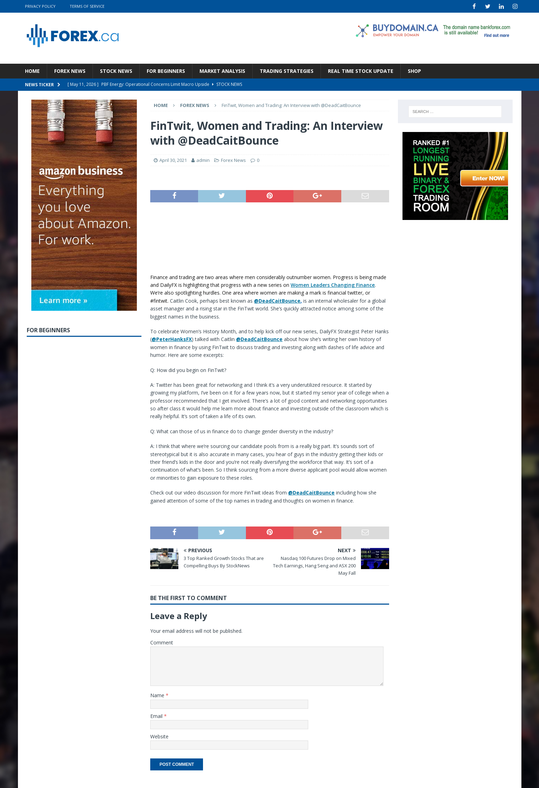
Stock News (116, 70)
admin (203, 160)
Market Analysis (222, 70)
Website (159, 736)
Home (32, 70)
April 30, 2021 (173, 160)
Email (157, 715)
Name (158, 695)
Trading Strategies (286, 70)
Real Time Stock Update (360, 70)
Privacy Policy (40, 6)
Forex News (69, 70)
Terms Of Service (87, 6)
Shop (414, 70)
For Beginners (166, 70)
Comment (161, 642)
